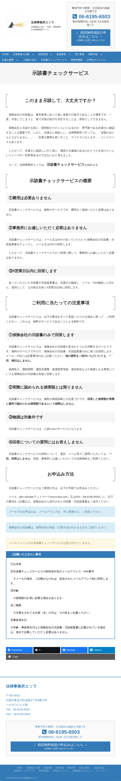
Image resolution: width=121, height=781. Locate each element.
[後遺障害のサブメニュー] (70, 55)
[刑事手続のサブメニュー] (101, 55)
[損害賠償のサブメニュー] (51, 55)
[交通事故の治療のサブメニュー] (33, 55)
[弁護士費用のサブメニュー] (17, 61)
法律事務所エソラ (42, 22)
